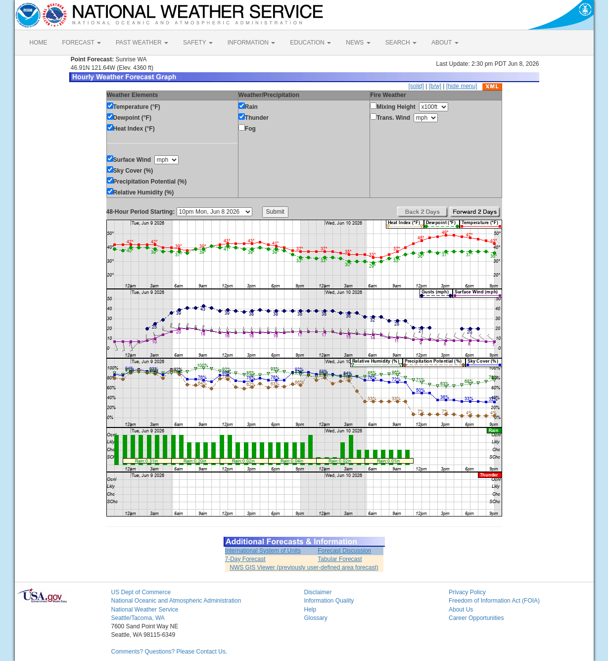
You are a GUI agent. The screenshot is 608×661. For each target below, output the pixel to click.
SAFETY (198, 42)
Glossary (315, 617)
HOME (38, 42)
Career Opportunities (476, 617)
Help (310, 609)
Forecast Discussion (344, 550)
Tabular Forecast (340, 559)
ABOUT (444, 42)
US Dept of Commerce (141, 592)
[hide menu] (461, 86)
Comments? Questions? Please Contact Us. (169, 651)
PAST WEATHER (142, 42)
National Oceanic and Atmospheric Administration (176, 600)
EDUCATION (310, 42)
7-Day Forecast (245, 559)
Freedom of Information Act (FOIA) (494, 600)
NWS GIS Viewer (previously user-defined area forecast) (304, 567)
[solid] (415, 86)
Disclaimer (318, 592)
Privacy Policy (467, 592)
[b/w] (435, 86)
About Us (461, 609)
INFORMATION (251, 42)
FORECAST (81, 42)
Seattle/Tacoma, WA (138, 617)
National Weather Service (145, 609)
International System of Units (263, 550)
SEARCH (401, 42)
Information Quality (329, 600)
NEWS (358, 42)
